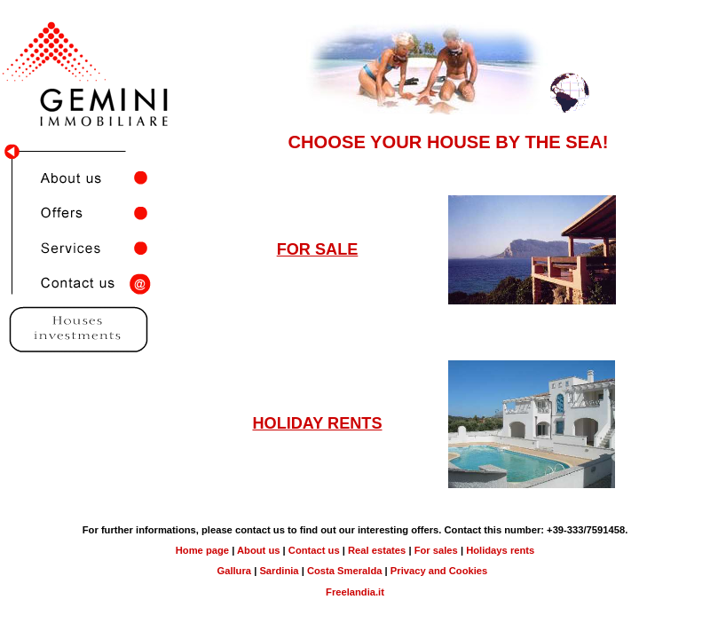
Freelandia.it (355, 592)
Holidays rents (500, 550)
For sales (436, 550)
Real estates (377, 550)
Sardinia (280, 570)
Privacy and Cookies (438, 570)
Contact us (89, 284)
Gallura (234, 570)
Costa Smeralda (345, 570)
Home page (202, 550)
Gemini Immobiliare (89, 16)
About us (89, 177)
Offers (89, 213)
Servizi (89, 248)
